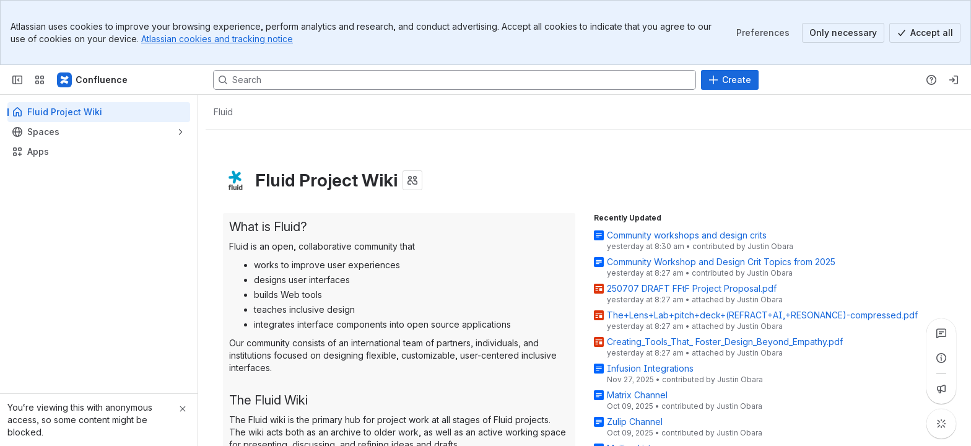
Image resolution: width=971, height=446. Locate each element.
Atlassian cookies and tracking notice (217, 38)
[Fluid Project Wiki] (92, 80)
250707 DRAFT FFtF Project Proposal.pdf (692, 288)
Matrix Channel (637, 395)
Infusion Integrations (650, 368)
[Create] (730, 80)
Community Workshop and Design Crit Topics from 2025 (721, 261)
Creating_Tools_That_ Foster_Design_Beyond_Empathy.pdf (725, 341)
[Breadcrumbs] (223, 112)
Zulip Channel (635, 421)
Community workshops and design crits (687, 235)
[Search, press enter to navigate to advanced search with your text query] (454, 80)
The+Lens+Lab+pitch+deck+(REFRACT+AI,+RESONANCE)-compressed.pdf (762, 315)
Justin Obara (770, 246)
